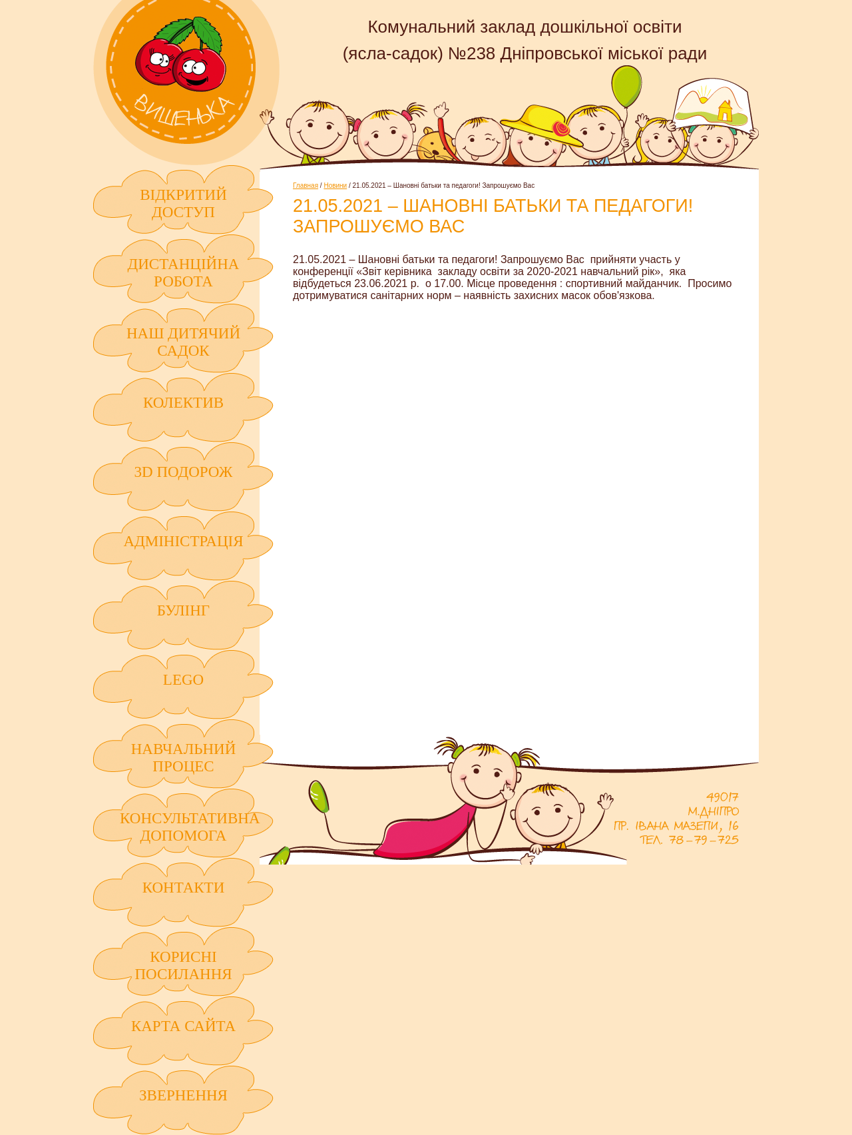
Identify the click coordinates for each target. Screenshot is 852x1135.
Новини (335, 185)
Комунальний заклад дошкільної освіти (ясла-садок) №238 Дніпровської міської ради (186, 82)
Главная (305, 185)
